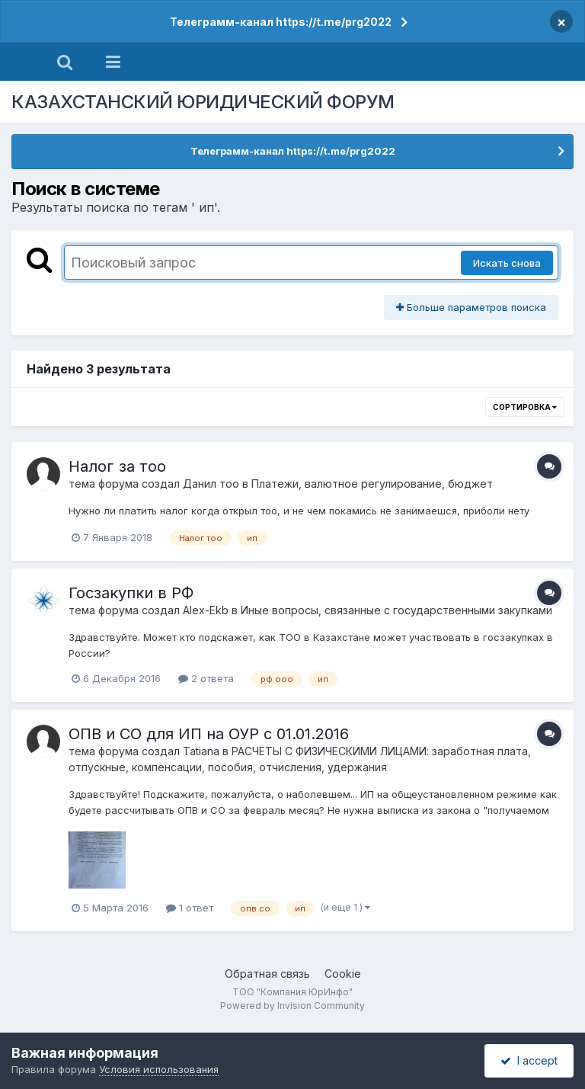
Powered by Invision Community (292, 1005)
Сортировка (525, 407)
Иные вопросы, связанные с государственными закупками (396, 610)
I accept (529, 1060)
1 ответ (189, 908)
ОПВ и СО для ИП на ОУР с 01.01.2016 (209, 734)
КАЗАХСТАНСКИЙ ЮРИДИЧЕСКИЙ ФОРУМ (203, 102)
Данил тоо (211, 483)
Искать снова (507, 263)
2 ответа (206, 678)
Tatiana (201, 751)
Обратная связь (267, 973)
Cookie (342, 973)
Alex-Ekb (206, 610)
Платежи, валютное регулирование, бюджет (372, 483)
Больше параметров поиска (471, 307)
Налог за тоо (117, 466)
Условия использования (159, 1069)
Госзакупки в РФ (131, 593)
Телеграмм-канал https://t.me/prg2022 (281, 21)
